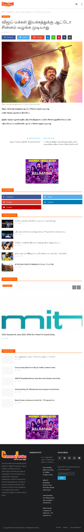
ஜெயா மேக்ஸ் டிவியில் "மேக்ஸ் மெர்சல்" (25, 142)
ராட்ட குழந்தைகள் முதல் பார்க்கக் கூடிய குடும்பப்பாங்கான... (35, 357)
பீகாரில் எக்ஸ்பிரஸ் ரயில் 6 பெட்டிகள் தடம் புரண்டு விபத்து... (36, 221)
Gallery (65, 527)
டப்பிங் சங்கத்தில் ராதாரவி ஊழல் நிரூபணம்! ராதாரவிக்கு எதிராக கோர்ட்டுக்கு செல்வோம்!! (61, 143)
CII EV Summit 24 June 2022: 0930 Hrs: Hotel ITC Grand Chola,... (27, 334)
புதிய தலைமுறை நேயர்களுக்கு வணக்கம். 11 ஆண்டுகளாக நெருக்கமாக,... (40, 232)
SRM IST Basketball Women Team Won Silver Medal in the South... (38, 378)
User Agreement (75, 527)
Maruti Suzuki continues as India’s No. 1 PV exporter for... (35, 400)
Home (3, 12)
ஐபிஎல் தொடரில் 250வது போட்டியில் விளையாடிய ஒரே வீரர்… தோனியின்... (41, 253)
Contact (58, 527)
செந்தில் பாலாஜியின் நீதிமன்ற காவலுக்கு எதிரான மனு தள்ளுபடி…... (38, 243)
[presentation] (74, 287)
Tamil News (10, 12)
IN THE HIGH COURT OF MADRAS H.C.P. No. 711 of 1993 (34, 264)
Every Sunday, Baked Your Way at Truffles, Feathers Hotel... (35, 367)
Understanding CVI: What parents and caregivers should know (37, 389)
